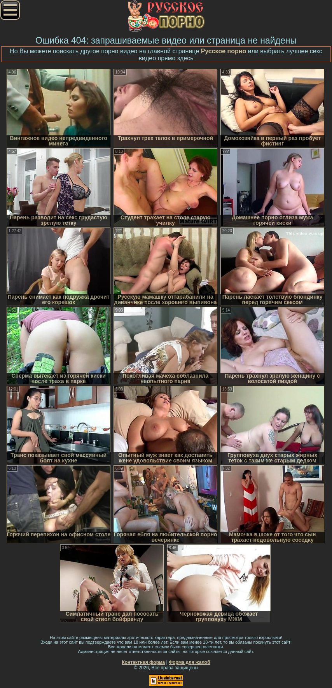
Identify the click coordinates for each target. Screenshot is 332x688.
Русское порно (223, 51)
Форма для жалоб (189, 662)
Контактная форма (143, 662)
